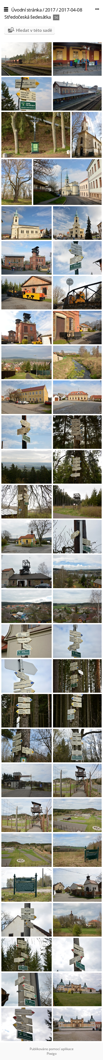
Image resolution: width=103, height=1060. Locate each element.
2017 (50, 10)
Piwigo (52, 1053)
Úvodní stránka (26, 10)
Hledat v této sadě (34, 30)
